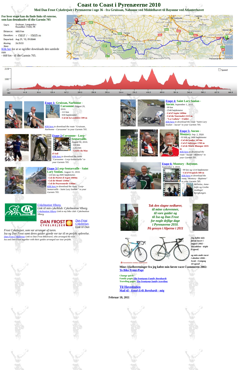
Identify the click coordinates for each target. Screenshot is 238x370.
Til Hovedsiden (130, 287)
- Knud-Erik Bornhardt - (144, 290)
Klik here (49, 126)
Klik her (6, 49)
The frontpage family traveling (152, 281)
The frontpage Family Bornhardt (150, 278)
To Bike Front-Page (132, 270)
